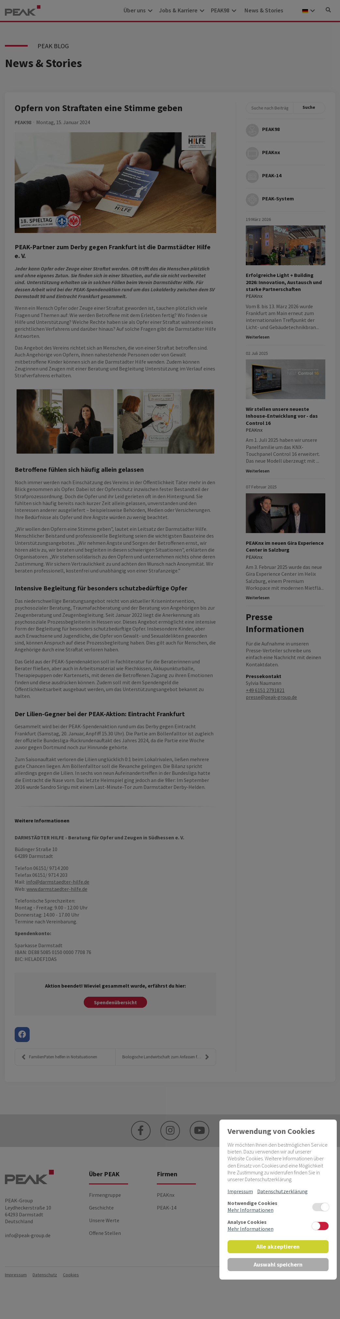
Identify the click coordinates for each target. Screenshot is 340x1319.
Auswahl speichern (278, 1264)
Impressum (240, 1191)
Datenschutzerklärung (282, 1191)
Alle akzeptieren (278, 1246)
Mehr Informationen (250, 1210)
